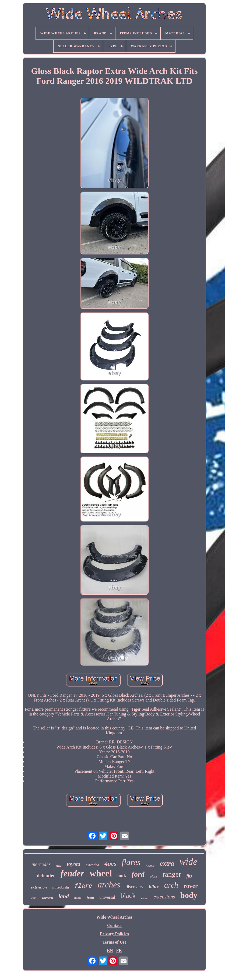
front (90, 898)
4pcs (110, 863)
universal (107, 897)
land (63, 896)
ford (138, 874)
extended (92, 865)
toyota (73, 864)
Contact (114, 925)
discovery (134, 886)
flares (131, 862)
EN (110, 950)
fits (189, 876)
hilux (154, 886)
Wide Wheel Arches (114, 917)
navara (47, 898)
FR (119, 950)
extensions (164, 897)
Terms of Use (114, 942)
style (58, 865)
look (121, 875)
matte (78, 898)
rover (191, 886)
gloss (153, 876)
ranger (172, 874)
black (128, 896)
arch (171, 885)
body (188, 895)
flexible (150, 865)
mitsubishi (60, 887)
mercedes (41, 864)
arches (109, 884)
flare (83, 886)
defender (46, 875)
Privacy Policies (114, 934)
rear (34, 898)
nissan (144, 898)
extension (39, 887)
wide (188, 862)
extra (167, 863)
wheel (101, 873)
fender (72, 873)
